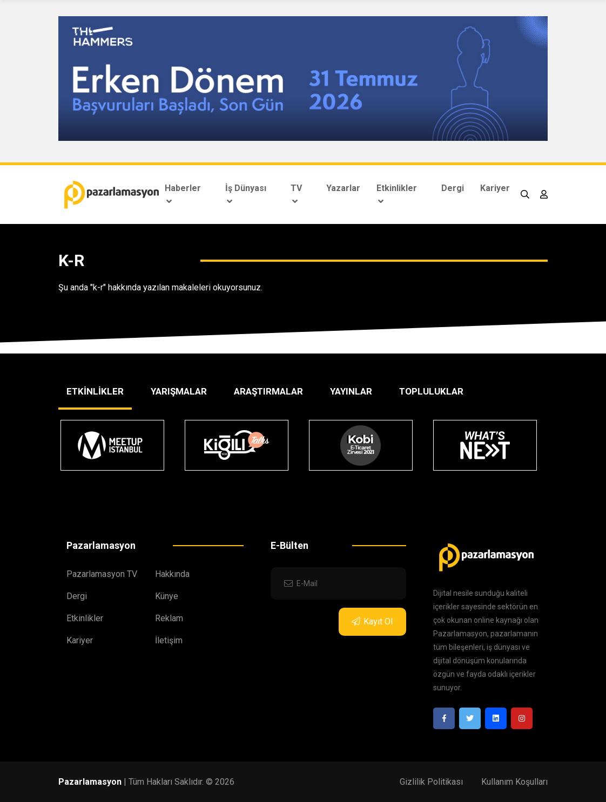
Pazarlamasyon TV (101, 574)
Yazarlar (343, 188)
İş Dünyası (245, 194)
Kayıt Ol (372, 621)
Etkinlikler (396, 194)
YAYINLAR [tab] (351, 391)
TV (296, 194)
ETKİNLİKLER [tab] (95, 391)
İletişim (169, 640)
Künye (166, 596)
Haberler (183, 194)
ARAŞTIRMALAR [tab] (268, 391)
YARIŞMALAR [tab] (179, 391)
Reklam (169, 618)
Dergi (452, 188)
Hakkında (172, 574)
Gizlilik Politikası (431, 782)
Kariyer (495, 188)
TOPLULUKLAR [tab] (431, 391)
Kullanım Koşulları (514, 782)
